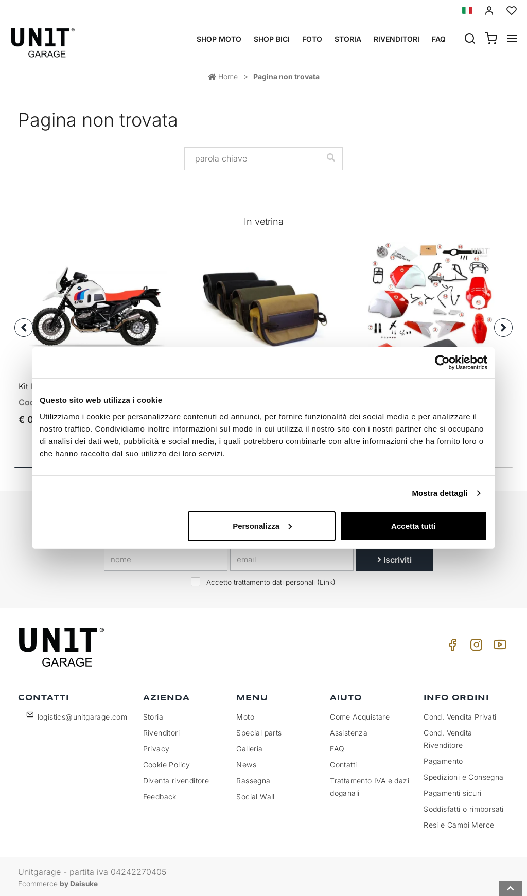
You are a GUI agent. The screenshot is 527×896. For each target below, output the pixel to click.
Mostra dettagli (439, 493)
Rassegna (253, 778)
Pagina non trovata (286, 76)
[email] (292, 557)
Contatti (343, 762)
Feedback (160, 794)
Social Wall (255, 794)
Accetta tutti (413, 525)
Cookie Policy (166, 762)
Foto (312, 38)
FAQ (337, 746)
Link (326, 580)
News (246, 762)
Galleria (249, 746)
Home (223, 76)
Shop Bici (272, 38)
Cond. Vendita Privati (460, 714)
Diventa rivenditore (176, 778)
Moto (245, 714)
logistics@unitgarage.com (83, 714)
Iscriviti (394, 557)
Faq (439, 38)
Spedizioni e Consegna (463, 774)
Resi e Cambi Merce (459, 822)
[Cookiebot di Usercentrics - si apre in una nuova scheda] (442, 362)
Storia (348, 38)
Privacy (156, 746)
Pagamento (443, 758)
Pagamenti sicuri (452, 790)
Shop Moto (219, 38)
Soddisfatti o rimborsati (464, 806)
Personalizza (262, 525)
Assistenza (348, 730)
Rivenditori (396, 38)
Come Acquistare (360, 714)
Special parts (259, 730)
